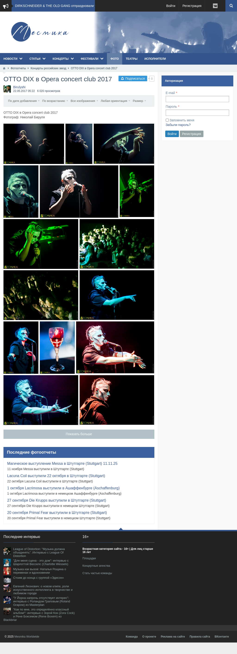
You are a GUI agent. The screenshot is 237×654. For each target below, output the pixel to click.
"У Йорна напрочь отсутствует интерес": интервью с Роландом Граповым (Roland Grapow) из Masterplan (41, 613)
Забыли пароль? (178, 125)
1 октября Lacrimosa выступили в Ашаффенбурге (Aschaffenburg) (63, 500)
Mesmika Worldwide (26, 648)
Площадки (89, 570)
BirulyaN (19, 87)
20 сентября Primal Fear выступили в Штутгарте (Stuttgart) (57, 524)
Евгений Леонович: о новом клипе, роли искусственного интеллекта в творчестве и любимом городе (42, 601)
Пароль (171, 106)
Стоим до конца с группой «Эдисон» (38, 589)
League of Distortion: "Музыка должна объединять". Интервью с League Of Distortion (39, 564)
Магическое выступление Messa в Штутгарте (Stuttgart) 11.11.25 (62, 475)
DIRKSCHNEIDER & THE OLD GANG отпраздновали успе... (59, 6)
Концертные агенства (96, 577)
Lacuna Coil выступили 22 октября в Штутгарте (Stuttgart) (56, 487)
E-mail (170, 93)
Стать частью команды (97, 584)
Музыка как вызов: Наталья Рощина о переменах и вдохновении (39, 582)
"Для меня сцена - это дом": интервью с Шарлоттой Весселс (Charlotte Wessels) (41, 573)
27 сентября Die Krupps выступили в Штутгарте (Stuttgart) (56, 512)
